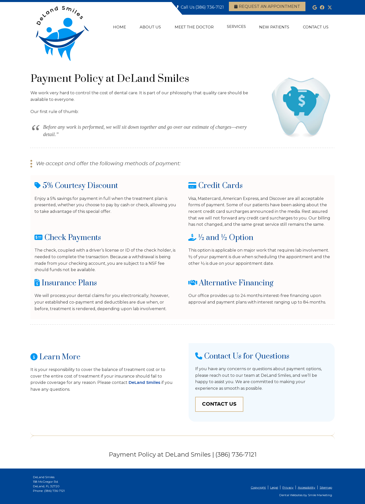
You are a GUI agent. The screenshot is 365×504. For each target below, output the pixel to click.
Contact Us (315, 27)
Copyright (258, 487)
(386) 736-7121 (209, 7)
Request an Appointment (267, 6)
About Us (150, 27)
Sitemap (326, 487)
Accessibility (306, 487)
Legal (274, 487)
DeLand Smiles (144, 383)
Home (119, 27)
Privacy (288, 487)
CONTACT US (219, 404)
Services (236, 26)
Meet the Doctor (194, 27)
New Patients (274, 27)
